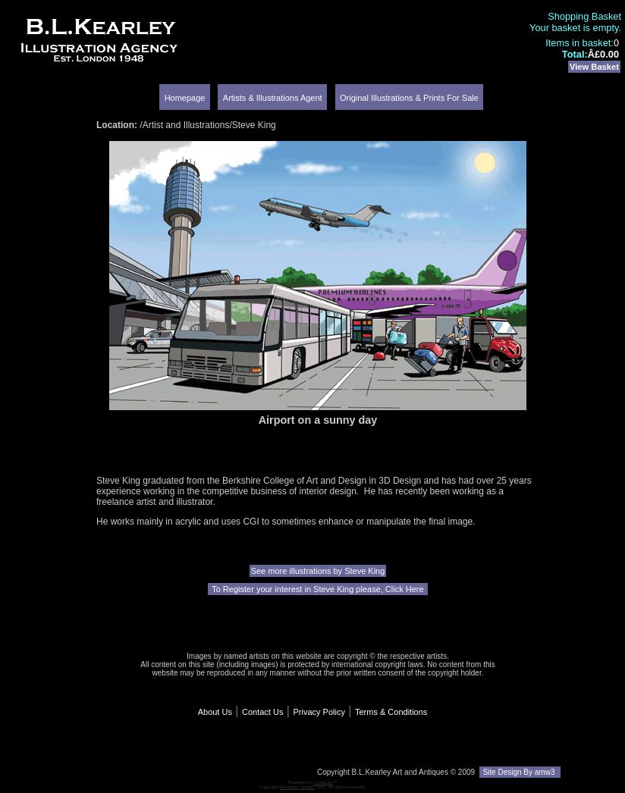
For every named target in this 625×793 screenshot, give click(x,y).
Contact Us (262, 711)
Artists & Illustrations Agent (272, 97)
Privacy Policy (318, 711)
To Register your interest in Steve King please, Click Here (317, 589)
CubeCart (323, 782)
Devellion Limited (297, 787)
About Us (215, 711)
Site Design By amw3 (520, 772)
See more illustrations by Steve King (318, 570)
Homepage (185, 97)
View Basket (594, 66)
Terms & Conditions (391, 711)
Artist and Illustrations (186, 125)
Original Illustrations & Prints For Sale (409, 97)
